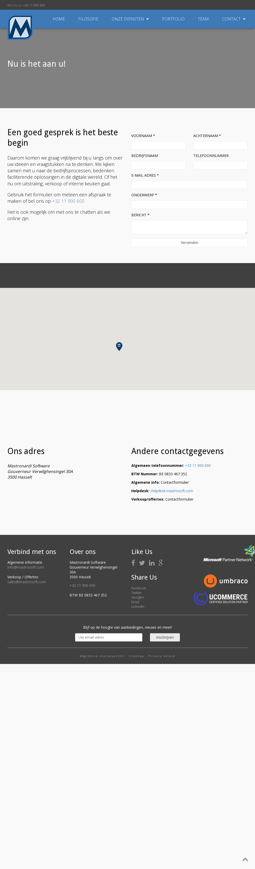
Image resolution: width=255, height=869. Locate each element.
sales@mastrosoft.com (26, 581)
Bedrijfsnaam (144, 155)
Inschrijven (165, 637)
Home (59, 19)
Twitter (136, 592)
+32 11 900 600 (34, 5)
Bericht (140, 214)
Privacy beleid (161, 656)
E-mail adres (145, 175)
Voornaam (143, 135)
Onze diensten (131, 19)
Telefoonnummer (211, 155)
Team (204, 19)
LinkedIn (137, 606)
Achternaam (207, 135)
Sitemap (136, 656)
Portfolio (174, 19)
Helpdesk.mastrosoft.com (171, 490)
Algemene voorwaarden (102, 656)
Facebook (138, 588)
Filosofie (88, 19)
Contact (233, 19)
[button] (119, 346)
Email (135, 602)
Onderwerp (144, 195)
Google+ (137, 597)
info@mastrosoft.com (25, 567)
